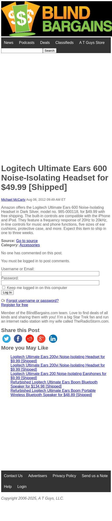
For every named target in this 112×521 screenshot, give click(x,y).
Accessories (30, 245)
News (8, 43)
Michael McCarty (13, 199)
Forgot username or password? (32, 301)
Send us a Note (95, 476)
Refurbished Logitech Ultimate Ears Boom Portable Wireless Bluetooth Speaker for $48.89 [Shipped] (53, 393)
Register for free (14, 305)
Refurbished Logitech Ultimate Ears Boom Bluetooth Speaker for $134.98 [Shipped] (54, 384)
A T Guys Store (92, 43)
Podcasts (27, 43)
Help (8, 487)
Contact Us (13, 476)
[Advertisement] (52, 105)
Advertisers (37, 476)
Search (50, 50)
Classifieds (64, 43)
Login (22, 487)
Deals (45, 43)
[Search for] (22, 50)
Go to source (27, 241)
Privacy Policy (64, 476)
